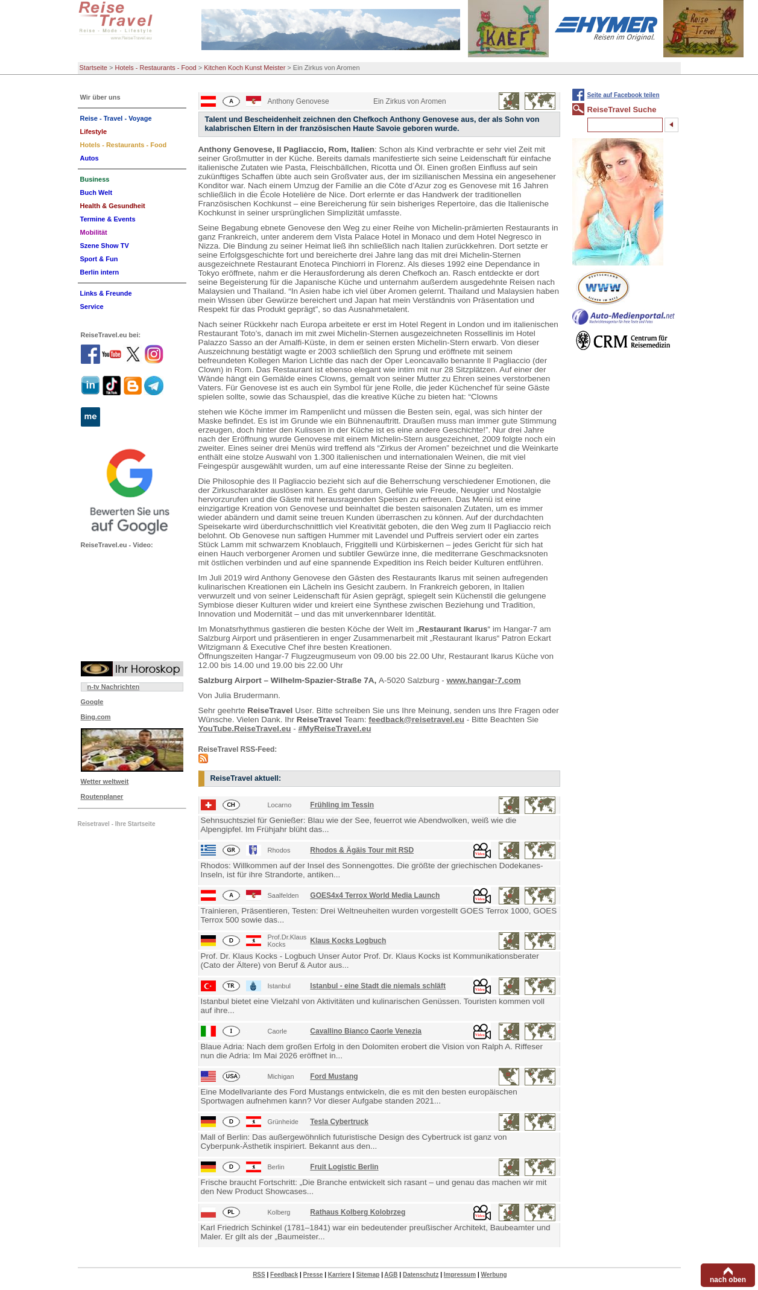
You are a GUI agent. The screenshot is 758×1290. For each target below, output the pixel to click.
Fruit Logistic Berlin (344, 1167)
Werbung (494, 1274)
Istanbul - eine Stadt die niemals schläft (378, 986)
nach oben (728, 1280)
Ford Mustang (334, 1076)
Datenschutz (420, 1274)
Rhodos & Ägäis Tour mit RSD (362, 850)
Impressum (460, 1274)
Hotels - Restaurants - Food (156, 67)
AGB (390, 1274)
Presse (313, 1274)
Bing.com (96, 716)
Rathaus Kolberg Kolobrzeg (357, 1212)
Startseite (93, 67)
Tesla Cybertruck (339, 1121)
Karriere (339, 1274)
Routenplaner (102, 796)
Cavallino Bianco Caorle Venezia (366, 1031)
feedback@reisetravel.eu (416, 719)
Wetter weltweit (105, 781)
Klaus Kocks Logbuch (348, 940)
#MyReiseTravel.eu (334, 728)
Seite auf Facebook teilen (623, 95)
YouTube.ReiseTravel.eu (244, 728)
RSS (259, 1274)
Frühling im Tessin (342, 805)
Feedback (284, 1274)
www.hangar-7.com (484, 680)
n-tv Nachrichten (113, 686)
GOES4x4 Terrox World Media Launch (375, 895)
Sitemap (367, 1274)
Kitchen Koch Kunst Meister (244, 67)
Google (92, 701)
